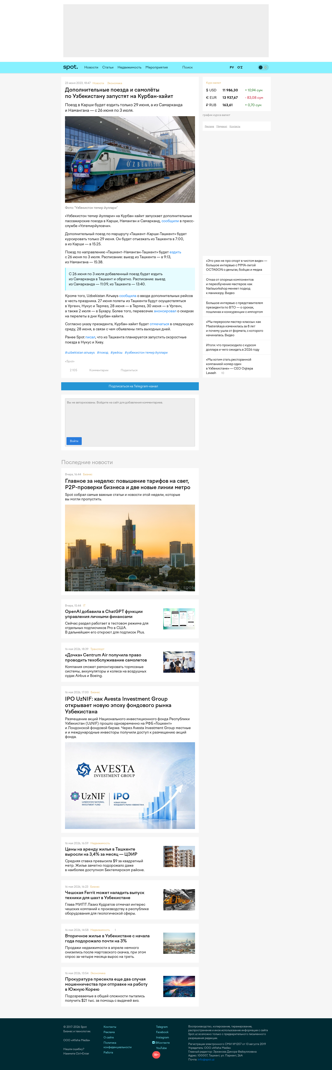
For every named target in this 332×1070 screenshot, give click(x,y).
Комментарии (96, 370)
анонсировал (165, 311)
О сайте (109, 1037)
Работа (108, 1052)
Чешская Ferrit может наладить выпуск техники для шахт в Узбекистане (104, 895)
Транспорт (97, 649)
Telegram (160, 1026)
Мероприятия (156, 67)
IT (84, 605)
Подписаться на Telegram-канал (130, 386)
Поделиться (126, 370)
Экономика (97, 973)
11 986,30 (230, 90)
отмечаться (159, 324)
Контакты (235, 126)
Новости (91, 67)
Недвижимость (129, 67)
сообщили (170, 221)
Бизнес (87, 474)
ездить (175, 252)
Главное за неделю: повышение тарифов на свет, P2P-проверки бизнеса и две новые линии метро (127, 484)
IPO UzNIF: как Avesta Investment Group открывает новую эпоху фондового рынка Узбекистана (118, 705)
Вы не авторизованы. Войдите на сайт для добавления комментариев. (130, 417)
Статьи (107, 67)
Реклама (209, 126)
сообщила (127, 296)
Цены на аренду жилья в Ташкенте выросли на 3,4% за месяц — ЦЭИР (101, 852)
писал (90, 337)
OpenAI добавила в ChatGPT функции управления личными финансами (104, 614)
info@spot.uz (206, 1059)
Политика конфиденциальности (117, 1045)
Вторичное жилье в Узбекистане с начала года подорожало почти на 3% (107, 938)
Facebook (160, 1032)
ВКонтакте (161, 1042)
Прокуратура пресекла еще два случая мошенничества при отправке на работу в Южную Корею (106, 984)
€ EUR (211, 98)
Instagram (160, 1037)
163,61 (228, 105)
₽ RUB (211, 105)
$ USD (211, 90)
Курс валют (213, 82)
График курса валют (218, 115)
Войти (74, 441)
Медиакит (221, 126)
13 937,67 (230, 98)
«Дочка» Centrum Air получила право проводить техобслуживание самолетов (106, 657)
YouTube (159, 1048)
